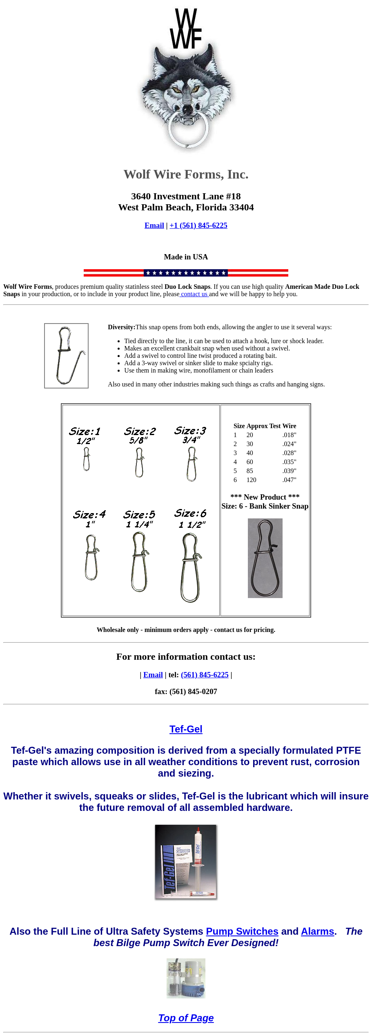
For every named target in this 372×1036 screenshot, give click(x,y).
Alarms (317, 931)
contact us (194, 293)
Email (154, 225)
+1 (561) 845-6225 (198, 225)
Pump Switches (242, 931)
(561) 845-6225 (205, 674)
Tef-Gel (186, 729)
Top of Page (186, 1017)
